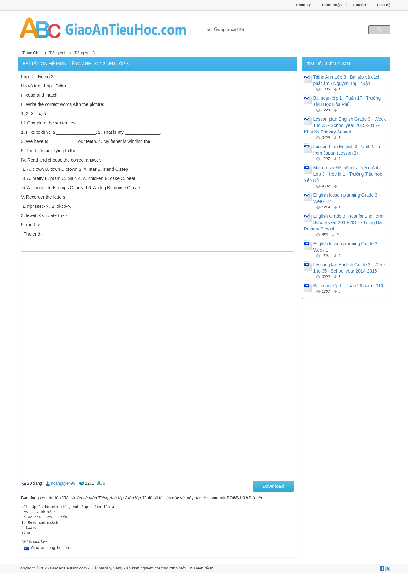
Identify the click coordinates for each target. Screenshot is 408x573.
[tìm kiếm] (283, 30)
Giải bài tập (101, 568)
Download (273, 486)
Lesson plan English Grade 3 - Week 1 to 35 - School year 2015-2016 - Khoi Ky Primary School (345, 125)
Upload (359, 5)
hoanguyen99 (63, 483)
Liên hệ (383, 5)
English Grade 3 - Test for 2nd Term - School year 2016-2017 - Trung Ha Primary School (345, 222)
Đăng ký (303, 5)
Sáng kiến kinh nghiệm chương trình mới (149, 568)
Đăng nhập (332, 5)
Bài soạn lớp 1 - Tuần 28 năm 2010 (348, 285)
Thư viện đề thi (201, 568)
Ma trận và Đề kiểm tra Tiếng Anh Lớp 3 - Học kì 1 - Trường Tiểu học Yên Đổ (343, 174)
